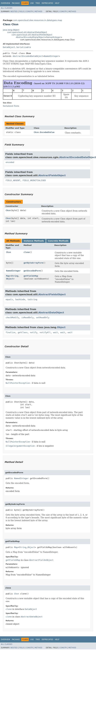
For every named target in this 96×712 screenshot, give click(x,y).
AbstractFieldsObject (52, 175)
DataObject (9, 47)
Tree (37, 3)
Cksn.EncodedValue (44, 132)
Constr (29, 11)
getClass (22, 332)
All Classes (6, 8)
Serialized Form (11, 106)
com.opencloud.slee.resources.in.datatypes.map (37, 20)
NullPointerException (18, 383)
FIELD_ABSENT (13, 180)
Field (21, 11)
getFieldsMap (30, 276)
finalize (10, 332)
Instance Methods (34, 241)
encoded (10, 162)
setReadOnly (42, 317)
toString (32, 299)
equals (9, 299)
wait (55, 332)
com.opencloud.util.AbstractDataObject (27, 32)
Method (38, 11)
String (14, 276)
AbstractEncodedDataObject (30, 37)
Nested (13, 11)
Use (32, 3)
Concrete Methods (58, 241)
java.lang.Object (11, 30)
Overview (5, 3)
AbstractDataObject (51, 312)
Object (9, 279)
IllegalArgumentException (20, 446)
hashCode (20, 299)
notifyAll (45, 332)
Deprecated (47, 3)
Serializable (23, 47)
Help (57, 3)
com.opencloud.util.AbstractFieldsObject (32, 35)
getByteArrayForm (33, 263)
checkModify (12, 317)
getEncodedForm (32, 271)
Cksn (8, 210)
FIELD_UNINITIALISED (34, 180)
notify (33, 332)
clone (26, 252)
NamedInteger (53, 37)
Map (8, 276)
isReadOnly (27, 317)
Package (16, 3)
